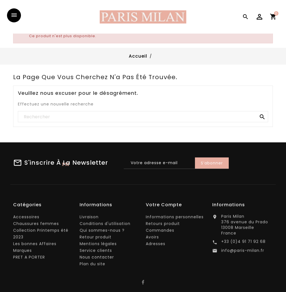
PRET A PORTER (29, 258)
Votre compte (164, 206)
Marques (22, 252)
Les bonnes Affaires (34, 245)
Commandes (160, 231)
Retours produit (163, 225)
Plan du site (92, 265)
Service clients (96, 252)
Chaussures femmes (36, 225)
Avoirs (152, 238)
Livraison (89, 218)
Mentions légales (98, 245)
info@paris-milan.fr (242, 252)
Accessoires (26, 218)
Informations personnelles (175, 218)
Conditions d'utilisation (105, 225)
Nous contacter (97, 258)
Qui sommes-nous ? (102, 231)
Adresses (155, 245)
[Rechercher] (143, 117)
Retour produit (95, 238)
